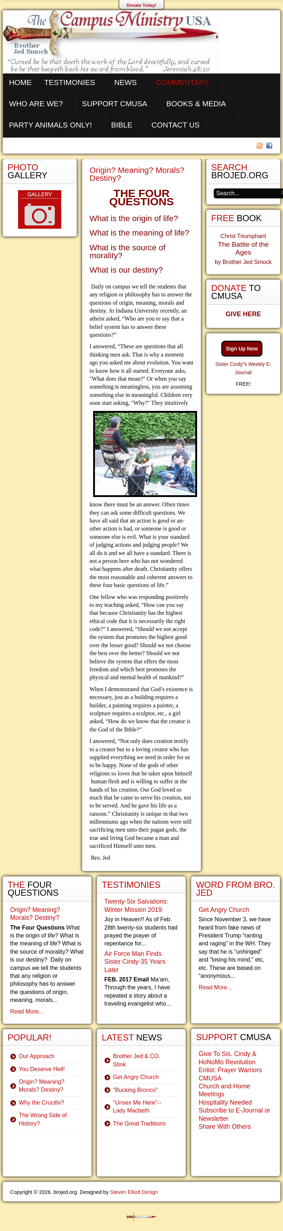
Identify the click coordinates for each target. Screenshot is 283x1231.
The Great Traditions (139, 1123)
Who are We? (36, 103)
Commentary (182, 82)
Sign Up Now (242, 349)
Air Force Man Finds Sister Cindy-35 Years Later (134, 961)
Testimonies (69, 82)
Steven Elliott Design (134, 1192)
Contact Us (176, 125)
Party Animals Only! (50, 125)
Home (20, 82)
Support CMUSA (114, 103)
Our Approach (37, 1056)
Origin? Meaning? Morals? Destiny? (137, 174)
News (125, 82)
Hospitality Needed (225, 1102)
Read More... (26, 1011)
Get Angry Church (136, 1077)
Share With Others (225, 1126)
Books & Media (196, 103)
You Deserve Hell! (42, 1069)
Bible (121, 125)
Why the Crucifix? (41, 1103)
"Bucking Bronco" (135, 1090)
